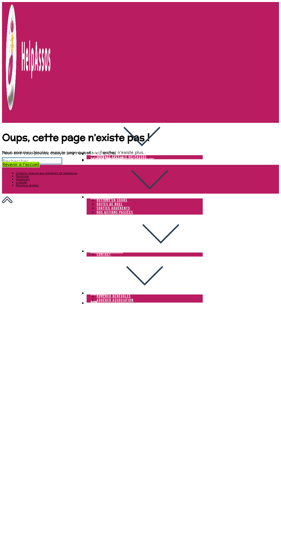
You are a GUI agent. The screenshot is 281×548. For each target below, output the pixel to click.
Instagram (23, 179)
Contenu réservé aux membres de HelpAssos (46, 173)
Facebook (22, 176)
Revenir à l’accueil (20, 164)
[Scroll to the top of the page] (7, 201)
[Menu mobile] (88, 308)
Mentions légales (27, 185)
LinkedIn (21, 182)
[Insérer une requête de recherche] (32, 160)
